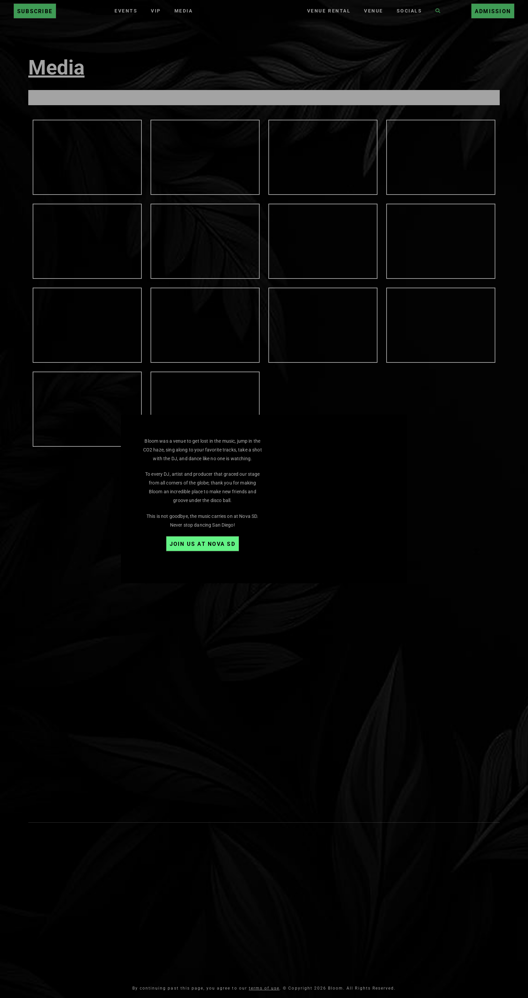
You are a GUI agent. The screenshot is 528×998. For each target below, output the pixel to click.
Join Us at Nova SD (202, 544)
